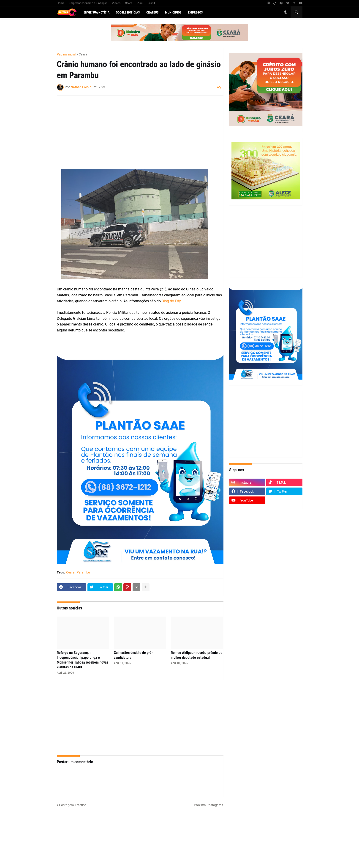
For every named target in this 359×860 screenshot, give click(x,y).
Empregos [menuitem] (195, 12)
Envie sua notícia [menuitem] (96, 12)
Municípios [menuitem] (173, 12)
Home (60, 3)
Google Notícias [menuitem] (128, 12)
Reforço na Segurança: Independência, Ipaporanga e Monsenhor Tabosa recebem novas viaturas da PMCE (82, 660)
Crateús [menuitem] (152, 12)
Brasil (151, 3)
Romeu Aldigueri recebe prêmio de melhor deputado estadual (196, 655)
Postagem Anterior (72, 805)
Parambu (83, 572)
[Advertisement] (135, 132)
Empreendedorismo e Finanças (88, 3)
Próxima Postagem (207, 805)
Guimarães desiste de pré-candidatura (133, 655)
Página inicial (66, 54)
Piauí (140, 3)
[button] (285, 12)
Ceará (128, 3)
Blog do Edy (171, 301)
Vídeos (116, 3)
